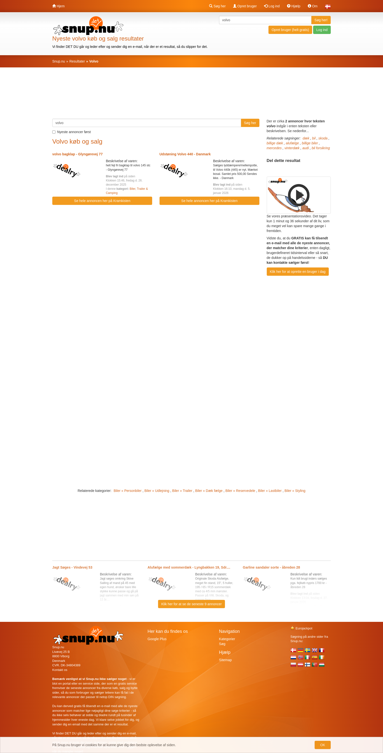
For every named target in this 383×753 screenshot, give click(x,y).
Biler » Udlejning (156, 491)
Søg (222, 644)
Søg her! (321, 20)
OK (322, 745)
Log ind (272, 6)
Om (313, 6)
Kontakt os (59, 670)
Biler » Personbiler (127, 491)
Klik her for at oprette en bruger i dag (298, 272)
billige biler (310, 143)
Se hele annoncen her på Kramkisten (102, 201)
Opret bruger (245, 6)
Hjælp (293, 6)
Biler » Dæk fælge (209, 491)
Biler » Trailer (182, 491)
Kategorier (227, 639)
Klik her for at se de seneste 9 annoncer (191, 604)
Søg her (217, 6)
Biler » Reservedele (240, 491)
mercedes (274, 148)
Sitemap (225, 660)
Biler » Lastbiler (270, 491)
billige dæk (275, 143)
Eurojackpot (301, 628)
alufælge (292, 143)
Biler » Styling (295, 491)
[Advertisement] (191, 95)
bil (314, 138)
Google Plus (157, 639)
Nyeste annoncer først (71, 132)
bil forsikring (321, 148)
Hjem (58, 6)
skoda (323, 138)
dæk (306, 138)
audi (305, 148)
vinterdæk (292, 148)
